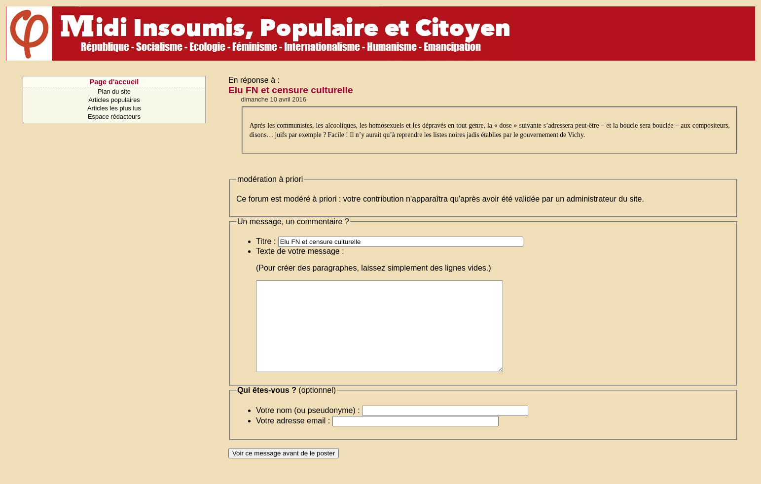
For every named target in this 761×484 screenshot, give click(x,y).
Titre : (266, 241)
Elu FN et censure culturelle (290, 90)
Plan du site (114, 91)
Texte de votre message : (300, 251)
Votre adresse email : (293, 438)
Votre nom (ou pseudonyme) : (308, 428)
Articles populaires (114, 100)
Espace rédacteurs (114, 116)
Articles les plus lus (114, 108)
